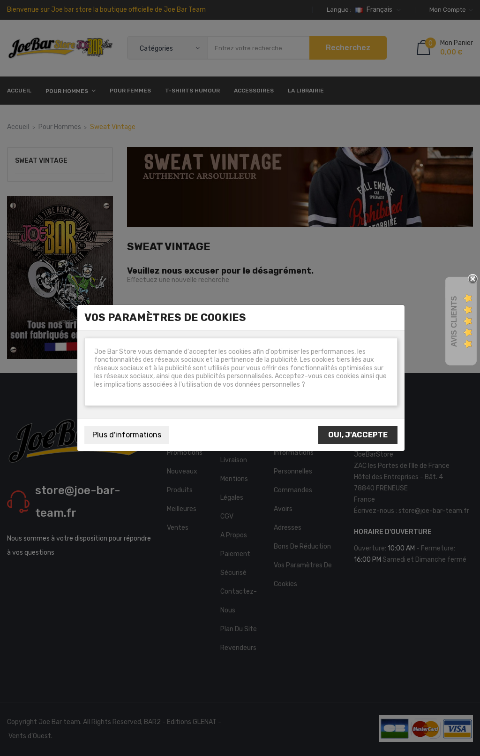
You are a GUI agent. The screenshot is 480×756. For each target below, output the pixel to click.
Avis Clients (454, 321)
